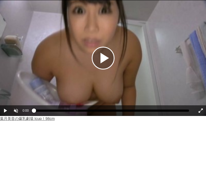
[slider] (111, 112)
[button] (16, 110)
